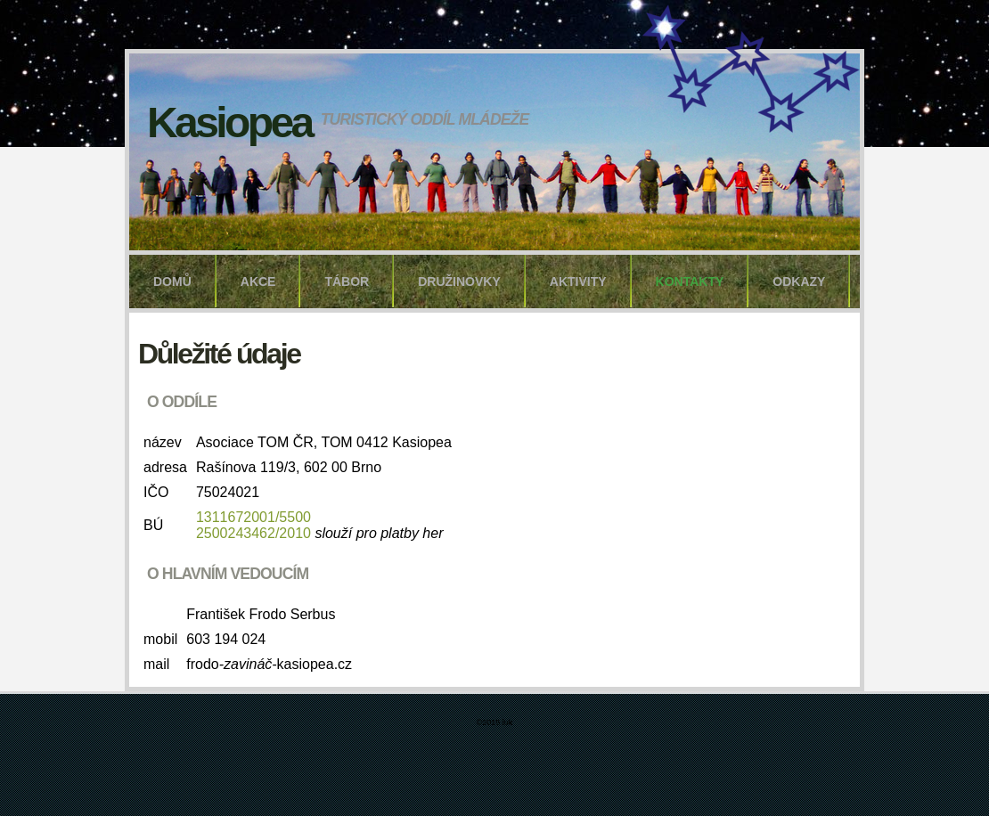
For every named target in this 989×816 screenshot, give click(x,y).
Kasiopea (229, 122)
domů (172, 281)
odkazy (798, 281)
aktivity (578, 281)
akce (258, 281)
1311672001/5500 (253, 517)
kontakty (690, 281)
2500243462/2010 (253, 533)
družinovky (459, 281)
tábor (346, 281)
